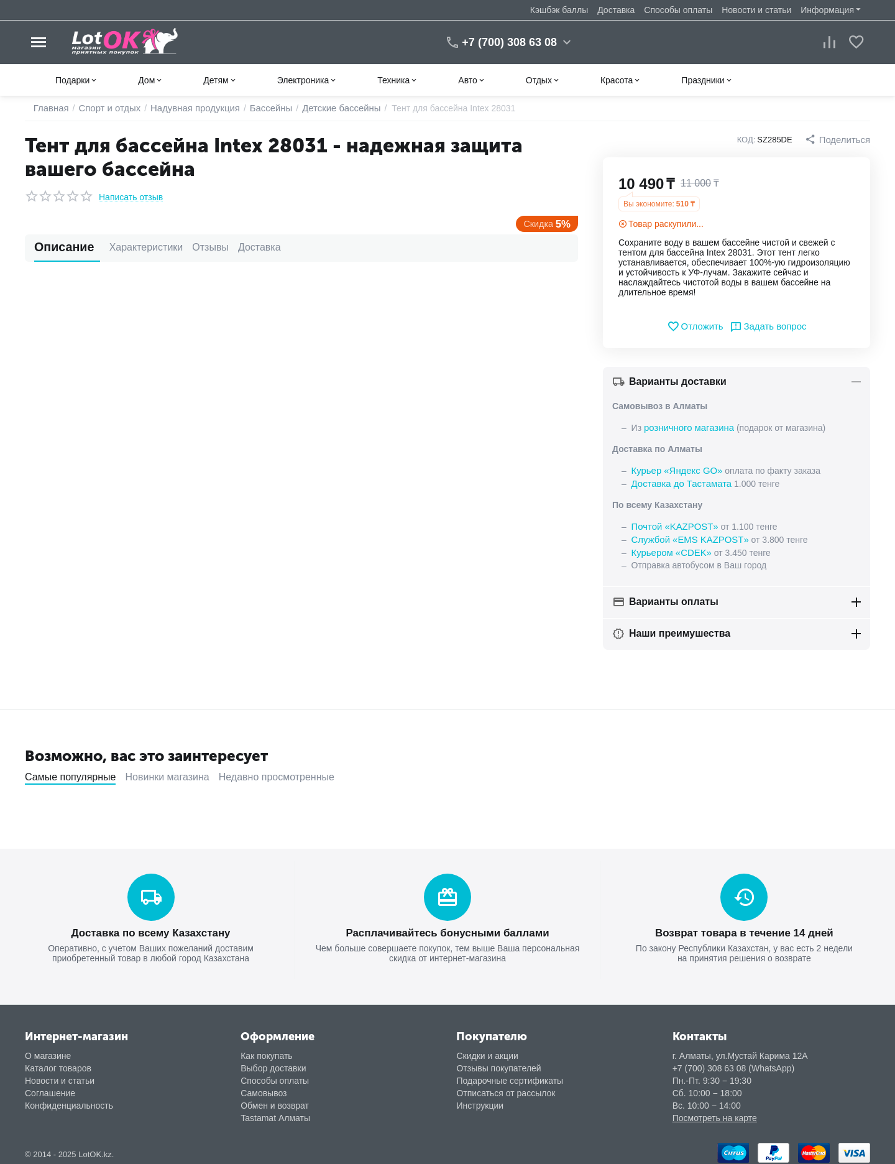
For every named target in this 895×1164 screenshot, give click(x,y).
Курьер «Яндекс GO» (674, 469)
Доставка (616, 10)
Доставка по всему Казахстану (150, 928)
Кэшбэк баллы (559, 10)
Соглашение (50, 1088)
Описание (57, 247)
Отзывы (190, 247)
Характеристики (126, 247)
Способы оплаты (678, 10)
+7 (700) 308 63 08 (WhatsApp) (733, 1063)
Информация (827, 10)
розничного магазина (686, 427)
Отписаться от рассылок (505, 1088)
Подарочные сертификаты (509, 1076)
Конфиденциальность (69, 1101)
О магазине (48, 1051)
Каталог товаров (58, 1063)
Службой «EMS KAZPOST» (686, 537)
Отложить (697, 326)
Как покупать (266, 1051)
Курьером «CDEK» (669, 549)
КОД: (749, 139)
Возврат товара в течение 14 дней (744, 928)
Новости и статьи (756, 10)
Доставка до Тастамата (678, 482)
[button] (839, 139)
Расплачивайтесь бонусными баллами (447, 928)
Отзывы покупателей (498, 1063)
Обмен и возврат (275, 1101)
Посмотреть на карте (714, 1113)
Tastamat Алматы (275, 1113)
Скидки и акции (487, 1051)
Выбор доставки (273, 1063)
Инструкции (479, 1101)
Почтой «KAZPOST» (672, 524)
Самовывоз (264, 1088)
